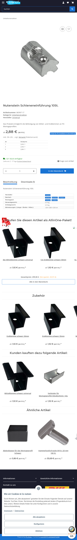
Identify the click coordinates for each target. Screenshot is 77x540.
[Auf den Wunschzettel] (68, 29)
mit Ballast (54, 200)
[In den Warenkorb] (57, 171)
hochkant (48, 200)
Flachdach (48, 197)
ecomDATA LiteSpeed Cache (50, 537)
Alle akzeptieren (39, 517)
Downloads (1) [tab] (28, 182)
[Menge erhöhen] (33, 171)
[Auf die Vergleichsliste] (62, 29)
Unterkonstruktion (19, 115)
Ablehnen (39, 531)
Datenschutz (19, 511)
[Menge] (19, 171)
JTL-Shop (29, 537)
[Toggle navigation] (3, 1)
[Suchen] (36, 9)
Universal (48, 195)
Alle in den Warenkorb (38, 282)
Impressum (8, 511)
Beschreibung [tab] (10, 182)
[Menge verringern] (6, 171)
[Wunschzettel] (68, 2)
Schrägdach (61, 197)
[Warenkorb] (72, 2)
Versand (22, 137)
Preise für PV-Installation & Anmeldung (62, 133)
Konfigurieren (39, 524)
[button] (63, 2)
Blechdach (54, 197)
